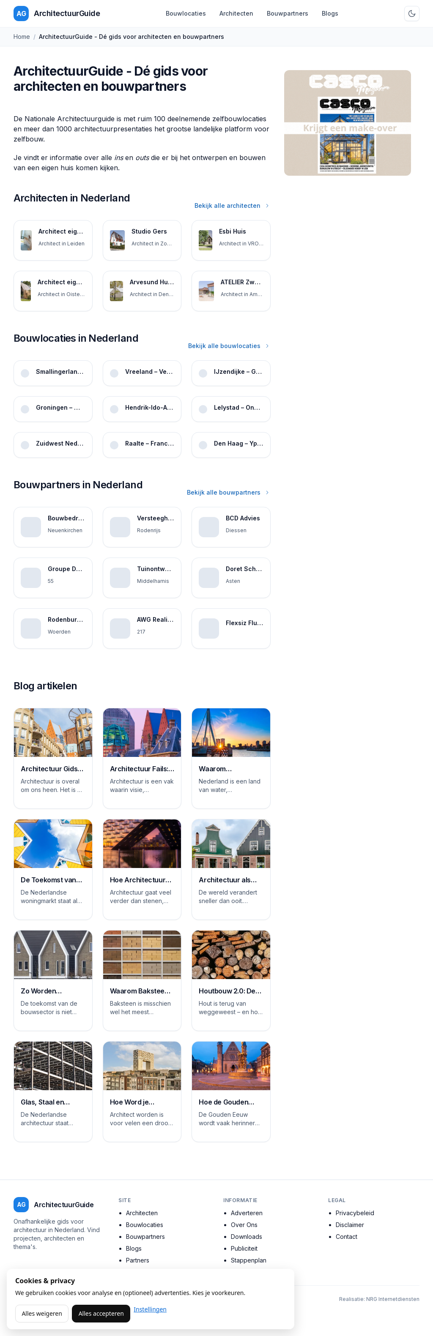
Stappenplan (248, 1260)
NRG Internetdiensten (392, 1299)
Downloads (246, 1236)
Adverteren (247, 1212)
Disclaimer (350, 1224)
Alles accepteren (101, 1313)
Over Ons (244, 1224)
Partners (137, 1260)
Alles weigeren (42, 1313)
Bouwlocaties (186, 13)
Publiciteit (244, 1248)
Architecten (236, 13)
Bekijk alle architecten (233, 205)
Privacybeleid (355, 1212)
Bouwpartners (287, 13)
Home (22, 36)
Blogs (330, 13)
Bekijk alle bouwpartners (229, 492)
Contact (346, 1236)
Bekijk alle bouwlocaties (229, 345)
